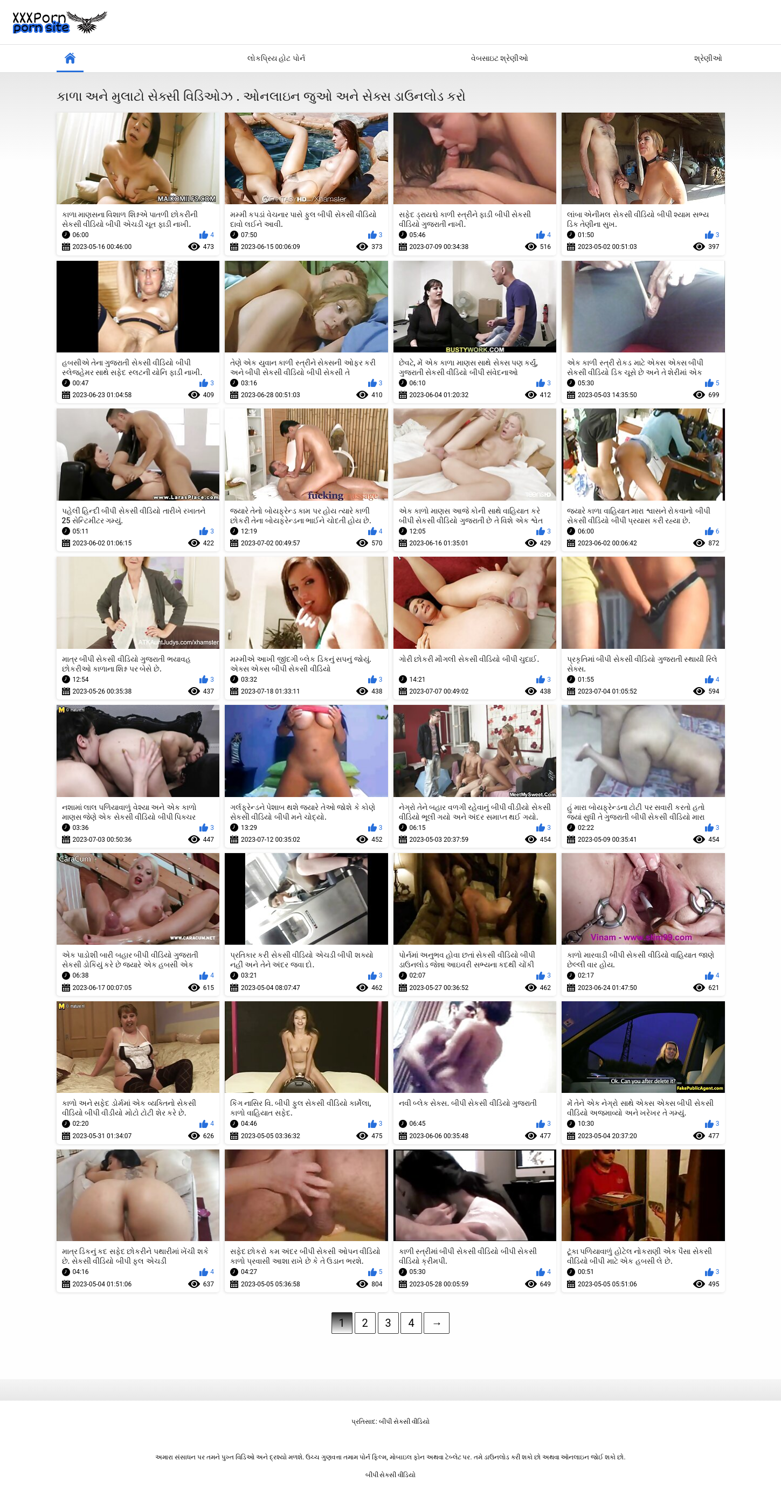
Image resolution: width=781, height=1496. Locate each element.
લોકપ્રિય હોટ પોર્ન (276, 58)
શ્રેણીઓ (708, 58)
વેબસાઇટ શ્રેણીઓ (499, 58)
